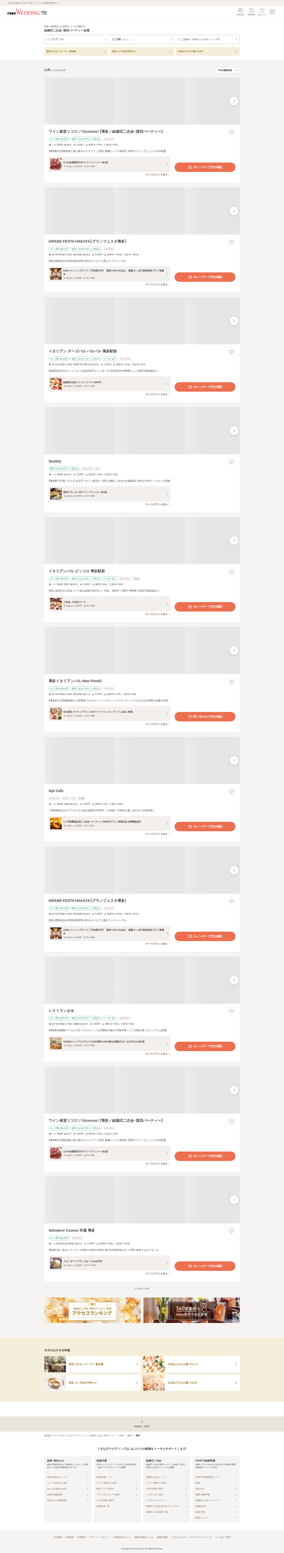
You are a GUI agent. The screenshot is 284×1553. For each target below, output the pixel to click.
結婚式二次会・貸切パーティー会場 (106, 1435)
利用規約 (69, 1537)
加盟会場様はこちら (144, 1537)
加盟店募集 (162, 1537)
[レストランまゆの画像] (142, 980)
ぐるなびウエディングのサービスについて (191, 1537)
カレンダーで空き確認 (205, 167)
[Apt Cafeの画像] (142, 760)
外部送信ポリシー (122, 1537)
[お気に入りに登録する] (231, 132)
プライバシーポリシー (100, 1537)
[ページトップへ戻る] (142, 1424)
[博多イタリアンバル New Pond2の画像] (142, 650)
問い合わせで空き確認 (205, 716)
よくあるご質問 (222, 1537)
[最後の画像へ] (234, 101)
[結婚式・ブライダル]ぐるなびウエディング (65, 1435)
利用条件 (81, 1537)
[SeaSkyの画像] (142, 430)
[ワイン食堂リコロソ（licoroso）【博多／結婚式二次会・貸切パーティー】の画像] (142, 101)
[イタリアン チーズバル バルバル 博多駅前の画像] (142, 320)
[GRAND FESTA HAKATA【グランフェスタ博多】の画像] (142, 210)
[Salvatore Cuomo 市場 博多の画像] (142, 1199)
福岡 (129, 1435)
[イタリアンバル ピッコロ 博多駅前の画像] (142, 540)
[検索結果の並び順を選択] (228, 70)
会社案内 (58, 1537)
